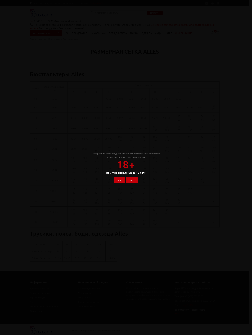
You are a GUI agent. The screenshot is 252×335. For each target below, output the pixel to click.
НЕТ (133, 179)
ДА (118, 179)
